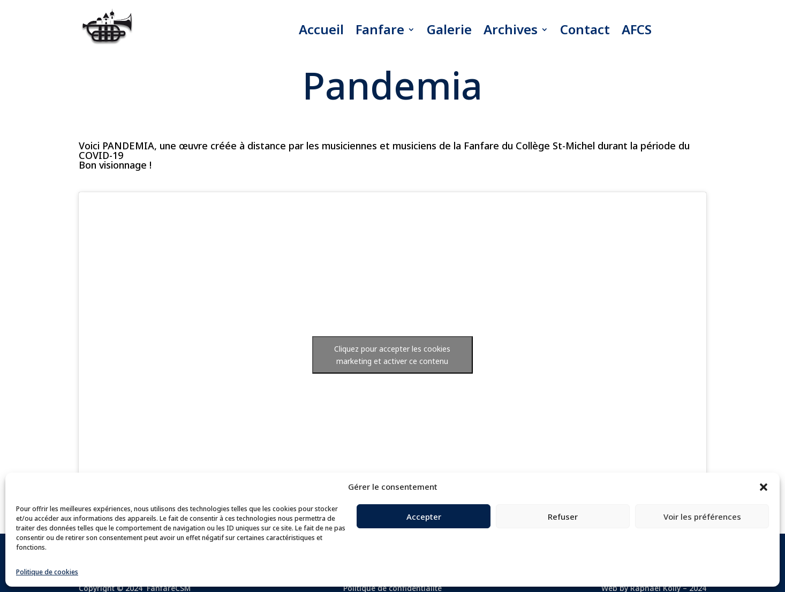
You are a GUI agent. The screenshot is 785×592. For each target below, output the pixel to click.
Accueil (321, 29)
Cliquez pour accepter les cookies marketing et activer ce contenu (392, 355)
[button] (763, 487)
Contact (585, 29)
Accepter (423, 516)
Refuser (563, 516)
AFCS (637, 29)
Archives (511, 29)
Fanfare (380, 29)
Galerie (449, 29)
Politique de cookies (47, 571)
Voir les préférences (702, 516)
